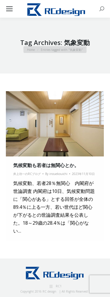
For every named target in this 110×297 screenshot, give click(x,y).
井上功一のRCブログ (27, 174)
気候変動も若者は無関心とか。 (46, 165)
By (56, 174)
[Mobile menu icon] (9, 8)
